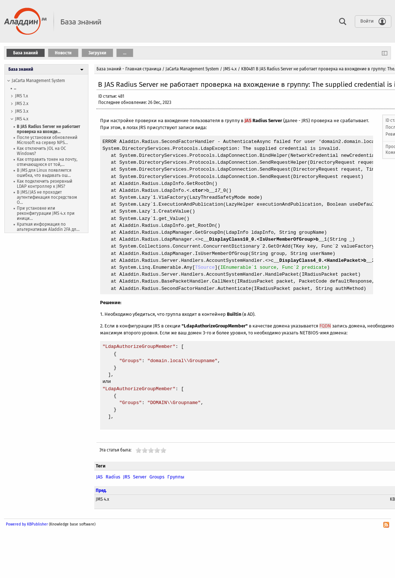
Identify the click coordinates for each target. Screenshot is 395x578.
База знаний (20, 69)
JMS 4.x (22, 118)
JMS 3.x (22, 111)
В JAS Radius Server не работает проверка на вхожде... (48, 129)
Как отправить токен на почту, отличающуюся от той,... (47, 162)
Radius (113, 477)
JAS (247, 120)
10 (163, 450)
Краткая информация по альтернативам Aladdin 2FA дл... (48, 227)
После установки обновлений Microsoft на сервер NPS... (47, 140)
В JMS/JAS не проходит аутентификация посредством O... (47, 197)
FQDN (325, 326)
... (15, 88)
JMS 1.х (21, 95)
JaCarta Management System (38, 80)
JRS (126, 477)
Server (140, 477)
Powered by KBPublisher (27, 524)
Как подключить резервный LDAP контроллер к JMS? (44, 184)
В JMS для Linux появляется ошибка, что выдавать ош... (44, 173)
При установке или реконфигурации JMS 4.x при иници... (46, 213)
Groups (156, 477)
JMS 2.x (22, 103)
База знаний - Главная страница (128, 68)
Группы (175, 477)
